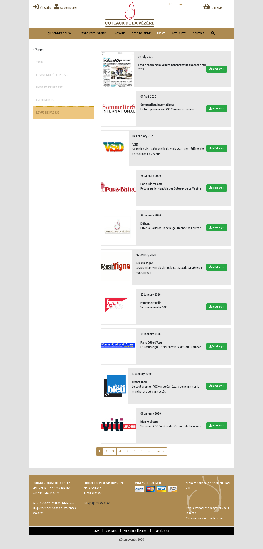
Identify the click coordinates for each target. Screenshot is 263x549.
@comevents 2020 (131, 540)
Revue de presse (47, 112)
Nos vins (120, 33)
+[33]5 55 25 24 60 (99, 503)
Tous (40, 62)
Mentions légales (135, 531)
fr (170, 4)
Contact (198, 33)
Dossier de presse (49, 87)
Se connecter (65, 8)
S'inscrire (42, 8)
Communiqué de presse (52, 75)
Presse (161, 33)
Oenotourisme (141, 33)
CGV (96, 531)
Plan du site (161, 531)
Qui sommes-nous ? (59, 33)
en (180, 4)
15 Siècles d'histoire (93, 33)
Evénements (45, 100)
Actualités (179, 33)
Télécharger (216, 69)
